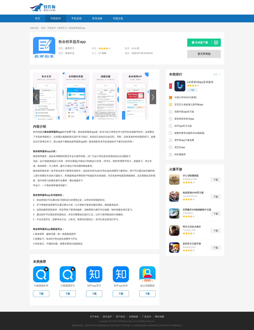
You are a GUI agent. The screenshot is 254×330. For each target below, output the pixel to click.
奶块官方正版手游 (192, 243)
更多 (216, 74)
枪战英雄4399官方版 (193, 192)
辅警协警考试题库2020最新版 (189, 133)
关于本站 (94, 316)
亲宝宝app (179, 147)
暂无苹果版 (204, 53)
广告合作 (146, 316)
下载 (192, 90)
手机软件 (56, 18)
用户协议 (120, 316)
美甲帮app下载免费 (184, 140)
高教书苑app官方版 (184, 111)
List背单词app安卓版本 (200, 82)
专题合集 (118, 18)
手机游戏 (76, 18)
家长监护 (107, 316)
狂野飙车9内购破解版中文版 (197, 209)
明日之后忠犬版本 (192, 226)
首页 (37, 18)
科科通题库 (180, 154)
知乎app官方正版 (183, 126)
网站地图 (159, 316)
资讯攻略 (97, 18)
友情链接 (133, 316)
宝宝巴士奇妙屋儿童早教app (188, 104)
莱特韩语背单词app (184, 118)
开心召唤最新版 (191, 175)
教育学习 (62, 28)
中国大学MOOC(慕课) (185, 97)
